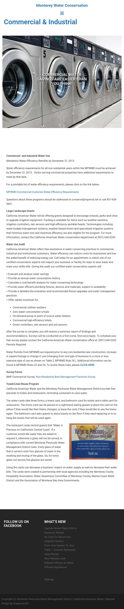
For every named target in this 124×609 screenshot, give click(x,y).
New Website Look (55, 558)
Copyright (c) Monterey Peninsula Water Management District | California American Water (52, 599)
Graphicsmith (21, 603)
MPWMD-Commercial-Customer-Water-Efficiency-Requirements (42, 192)
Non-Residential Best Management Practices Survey (65, 376)
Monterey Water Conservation (62, 5)
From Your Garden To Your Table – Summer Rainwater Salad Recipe (59, 550)
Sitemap (49, 579)
